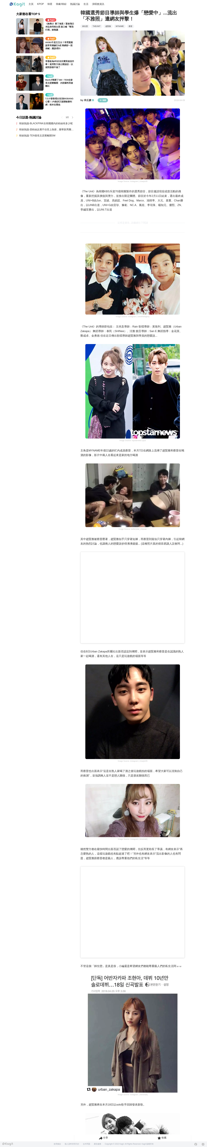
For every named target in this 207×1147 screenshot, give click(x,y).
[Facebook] (195, 1144)
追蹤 (103, 100)
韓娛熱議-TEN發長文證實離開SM (37, 135)
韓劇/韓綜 (61, 4)
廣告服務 (97, 1144)
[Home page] (17, 4)
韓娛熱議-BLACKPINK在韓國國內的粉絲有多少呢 (46, 123)
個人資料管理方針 (72, 1144)
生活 (85, 4)
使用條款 (57, 1144)
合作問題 (86, 1144)
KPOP (40, 4)
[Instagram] (203, 1144)
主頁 (31, 4)
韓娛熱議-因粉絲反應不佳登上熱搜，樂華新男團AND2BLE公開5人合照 (46, 129)
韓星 (49, 4)
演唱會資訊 (98, 4)
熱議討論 (75, 4)
